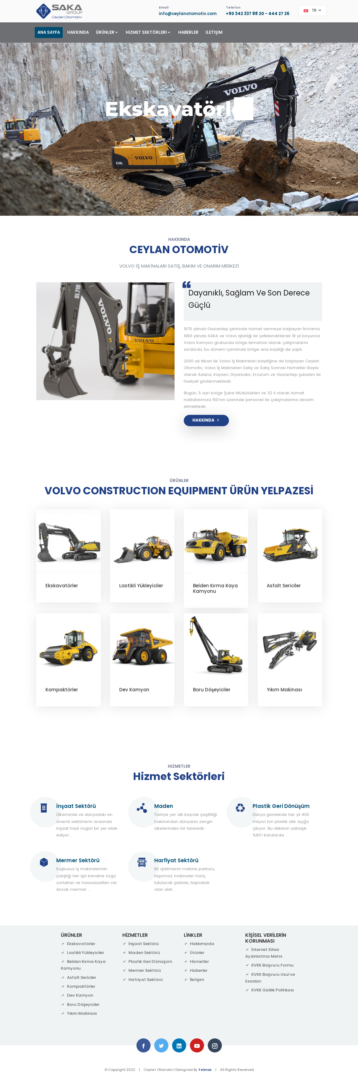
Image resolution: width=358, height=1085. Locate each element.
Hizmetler (196, 961)
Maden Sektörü (141, 953)
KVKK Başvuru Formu (269, 965)
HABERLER (188, 32)
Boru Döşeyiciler (211, 689)
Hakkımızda (199, 944)
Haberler (195, 970)
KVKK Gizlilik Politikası (269, 990)
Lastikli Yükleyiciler (141, 585)
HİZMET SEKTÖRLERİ (148, 32)
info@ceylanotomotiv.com (188, 14)
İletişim (194, 980)
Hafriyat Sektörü (142, 980)
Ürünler (194, 953)
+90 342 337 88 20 (245, 14)
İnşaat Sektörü (140, 944)
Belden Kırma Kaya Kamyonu (215, 588)
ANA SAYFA (48, 32)
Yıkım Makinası (284, 689)
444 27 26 (278, 14)
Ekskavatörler (61, 585)
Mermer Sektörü (141, 970)
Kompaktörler (61, 689)
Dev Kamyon (134, 689)
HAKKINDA (78, 32)
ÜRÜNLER (107, 32)
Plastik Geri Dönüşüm (147, 961)
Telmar (205, 1069)
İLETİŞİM (214, 32)
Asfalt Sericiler (284, 585)
